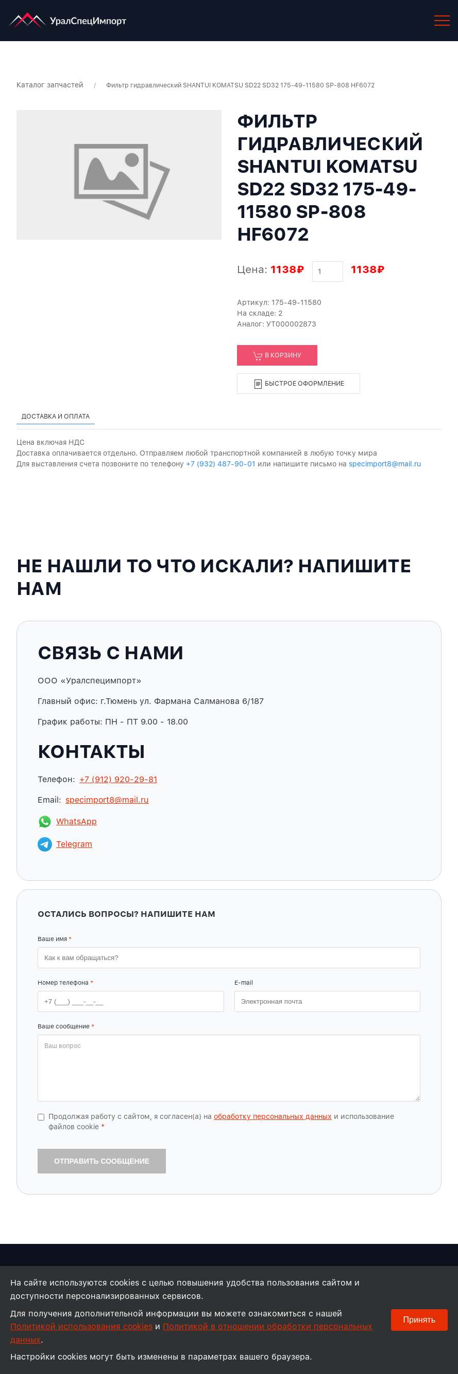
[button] (442, 20)
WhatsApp (67, 822)
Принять (419, 1319)
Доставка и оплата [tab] (56, 416)
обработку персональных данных (273, 1116)
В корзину (277, 356)
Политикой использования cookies (81, 1326)
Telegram (65, 844)
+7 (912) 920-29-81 (118, 779)
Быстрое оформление (298, 384)
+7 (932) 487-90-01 (221, 464)
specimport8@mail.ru (385, 464)
